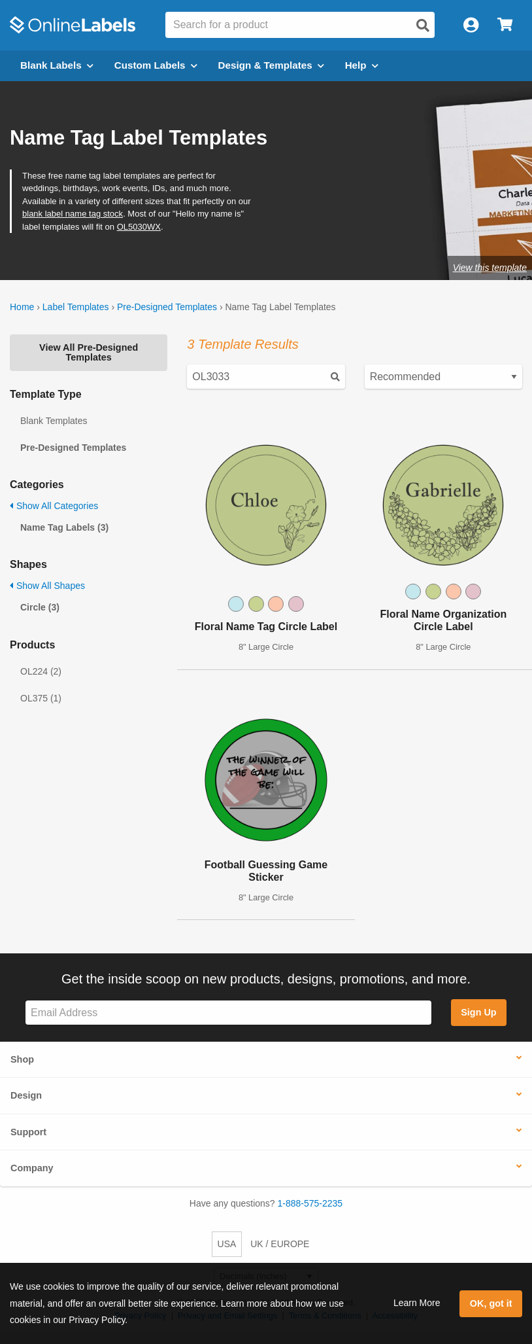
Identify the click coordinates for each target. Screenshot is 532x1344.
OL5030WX (139, 227)
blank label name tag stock (72, 214)
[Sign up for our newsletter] (228, 1012)
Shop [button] (22, 1059)
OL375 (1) (40, 698)
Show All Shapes (47, 585)
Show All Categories (54, 506)
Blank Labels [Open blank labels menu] (56, 65)
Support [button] (28, 1132)
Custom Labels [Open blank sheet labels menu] (155, 65)
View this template (490, 267)
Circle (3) (39, 607)
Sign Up (478, 1012)
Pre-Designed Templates (167, 307)
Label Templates (75, 307)
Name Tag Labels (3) (64, 527)
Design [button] (26, 1095)
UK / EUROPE (279, 1244)
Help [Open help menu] (361, 65)
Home (22, 307)
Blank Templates (53, 421)
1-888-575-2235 (310, 1203)
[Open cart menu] (505, 25)
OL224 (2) (40, 671)
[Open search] (423, 25)
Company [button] (32, 1168)
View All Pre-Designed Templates (88, 352)
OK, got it (491, 1303)
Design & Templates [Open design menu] (271, 65)
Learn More (417, 1303)
